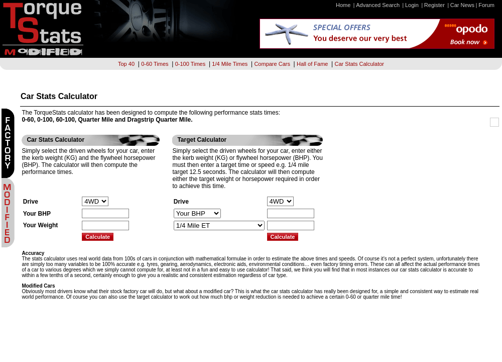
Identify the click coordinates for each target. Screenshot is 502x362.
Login (412, 5)
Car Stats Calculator (359, 64)
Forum (486, 5)
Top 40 (126, 64)
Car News (462, 5)
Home (343, 5)
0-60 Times (154, 64)
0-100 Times (190, 64)
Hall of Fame (312, 64)
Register (434, 5)
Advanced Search (378, 5)
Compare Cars (272, 64)
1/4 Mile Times (229, 64)
